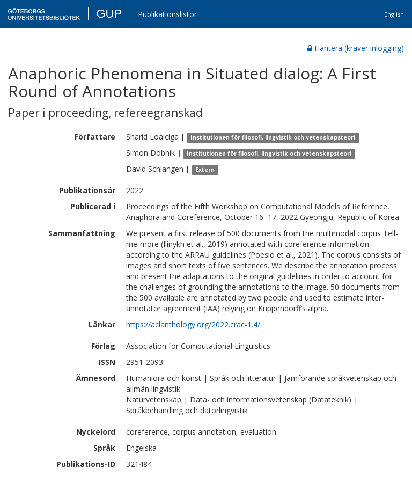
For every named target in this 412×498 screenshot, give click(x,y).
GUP (109, 13)
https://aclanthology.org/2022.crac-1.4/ (193, 324)
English (394, 14)
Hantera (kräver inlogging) (355, 48)
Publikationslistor (167, 14)
